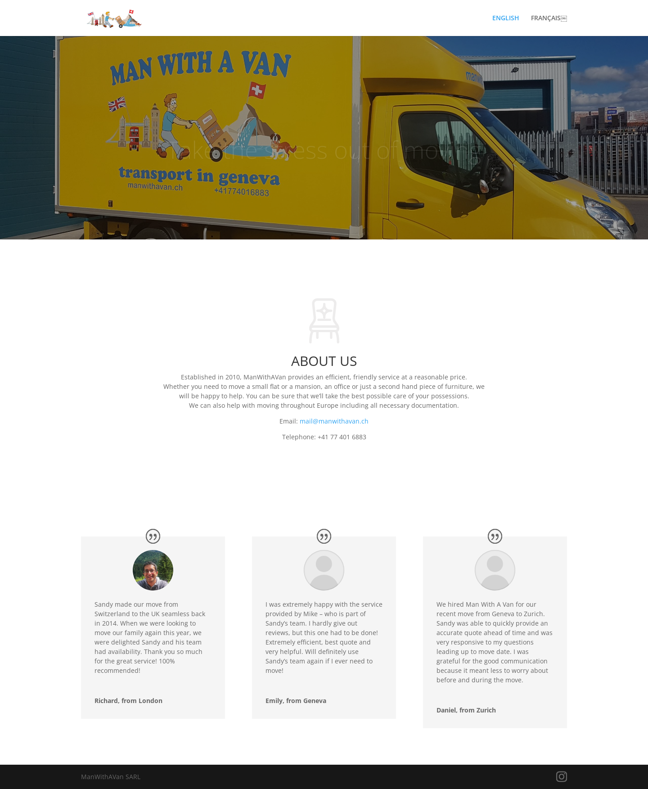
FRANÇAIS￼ (549, 18)
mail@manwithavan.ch (334, 421)
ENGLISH (505, 18)
